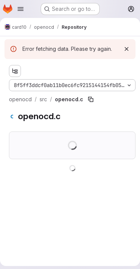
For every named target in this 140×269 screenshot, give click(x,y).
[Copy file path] (91, 99)
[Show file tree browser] (15, 71)
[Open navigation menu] (21, 9)
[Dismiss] (126, 48)
